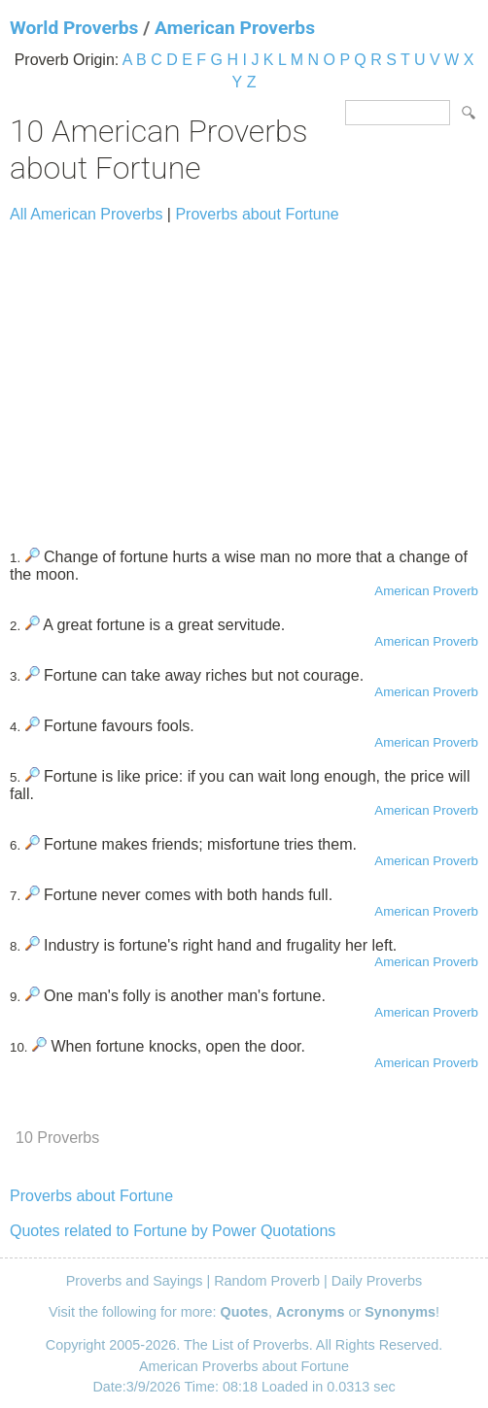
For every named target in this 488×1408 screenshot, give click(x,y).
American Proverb (426, 591)
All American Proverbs (86, 214)
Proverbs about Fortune (256, 214)
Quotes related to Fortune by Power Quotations (172, 1231)
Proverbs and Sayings (134, 1281)
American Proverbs (235, 28)
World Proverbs (74, 28)
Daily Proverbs (377, 1281)
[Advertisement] (244, 377)
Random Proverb (267, 1281)
